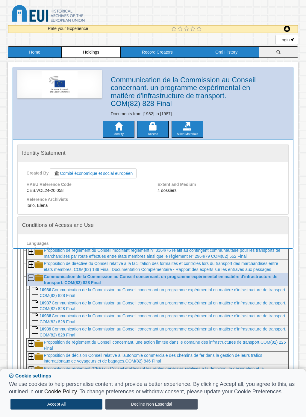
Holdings (91, 52)
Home (34, 52)
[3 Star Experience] (187, 29)
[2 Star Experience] (181, 29)
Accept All (56, 404)
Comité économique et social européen (93, 173)
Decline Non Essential (151, 404)
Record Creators (157, 52)
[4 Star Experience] (193, 29)
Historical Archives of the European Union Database (65, 14)
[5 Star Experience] (200, 29)
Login (286, 39)
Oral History (226, 52)
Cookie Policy (60, 392)
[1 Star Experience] (175, 29)
